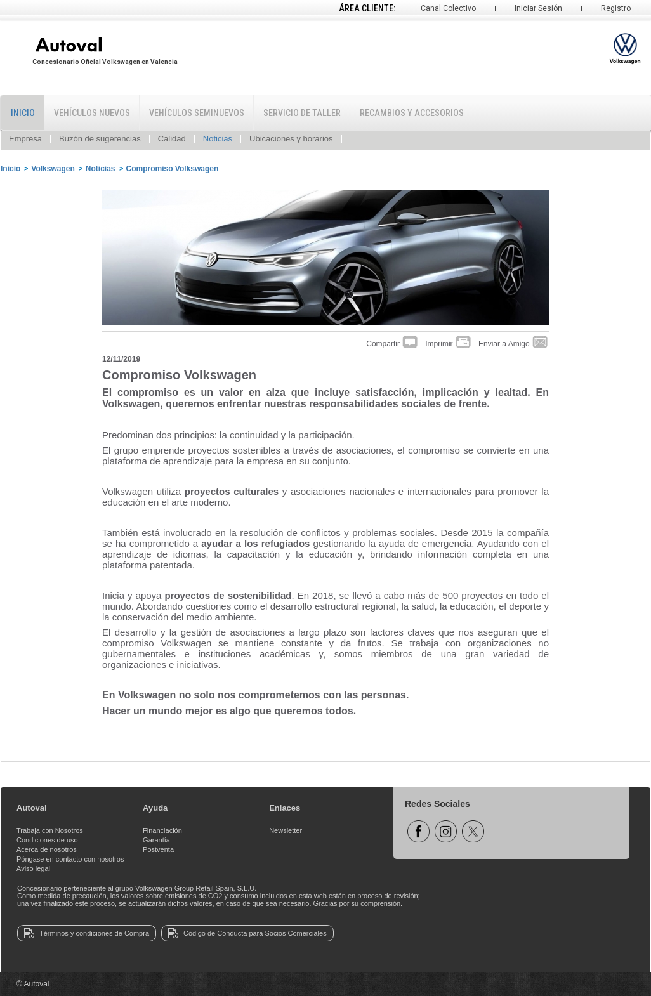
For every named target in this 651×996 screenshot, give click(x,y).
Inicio (23, 113)
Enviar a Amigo (513, 343)
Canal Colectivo (448, 8)
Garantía (156, 840)
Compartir (392, 343)
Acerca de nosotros (46, 849)
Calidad (172, 138)
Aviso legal (33, 868)
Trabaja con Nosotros (49, 830)
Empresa (25, 138)
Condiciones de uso (47, 840)
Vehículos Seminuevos (196, 113)
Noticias (217, 138)
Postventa (158, 849)
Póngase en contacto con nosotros (70, 859)
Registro (616, 8)
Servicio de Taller (302, 113)
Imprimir (448, 343)
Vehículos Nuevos (92, 113)
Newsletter (285, 830)
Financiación (162, 830)
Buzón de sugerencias (100, 138)
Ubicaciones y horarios (291, 138)
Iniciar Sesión (538, 8)
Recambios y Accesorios (412, 113)
